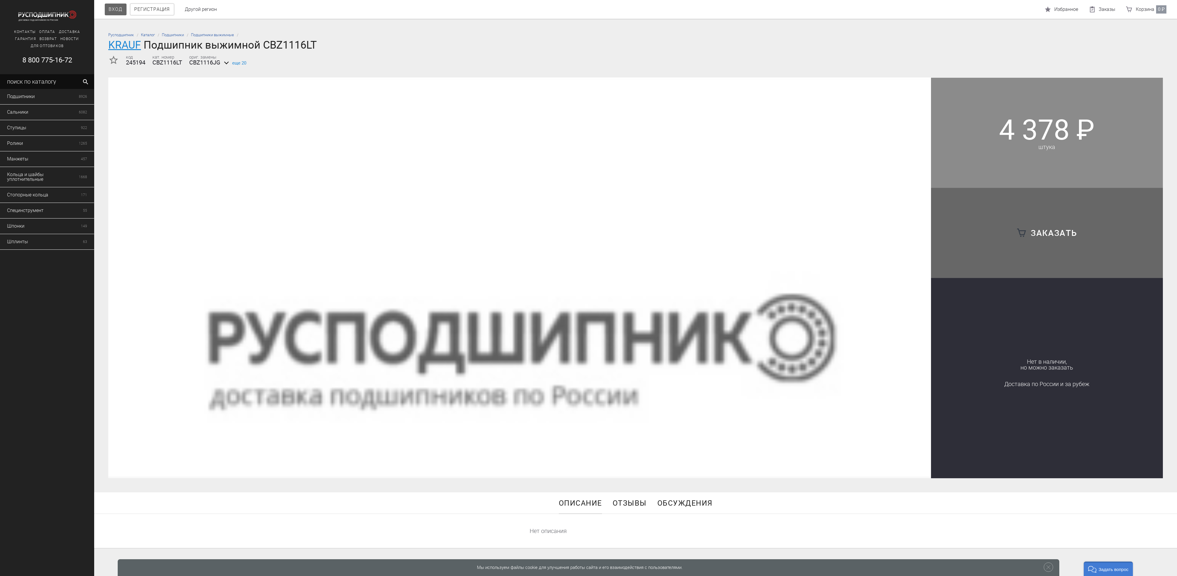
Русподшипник (121, 35)
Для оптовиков (40, 46)
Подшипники (173, 35)
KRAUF (124, 45)
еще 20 (234, 63)
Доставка (62, 32)
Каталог (148, 35)
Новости (62, 39)
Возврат (41, 39)
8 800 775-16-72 (40, 60)
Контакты (18, 32)
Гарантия (18, 39)
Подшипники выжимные (212, 35)
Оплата (40, 32)
